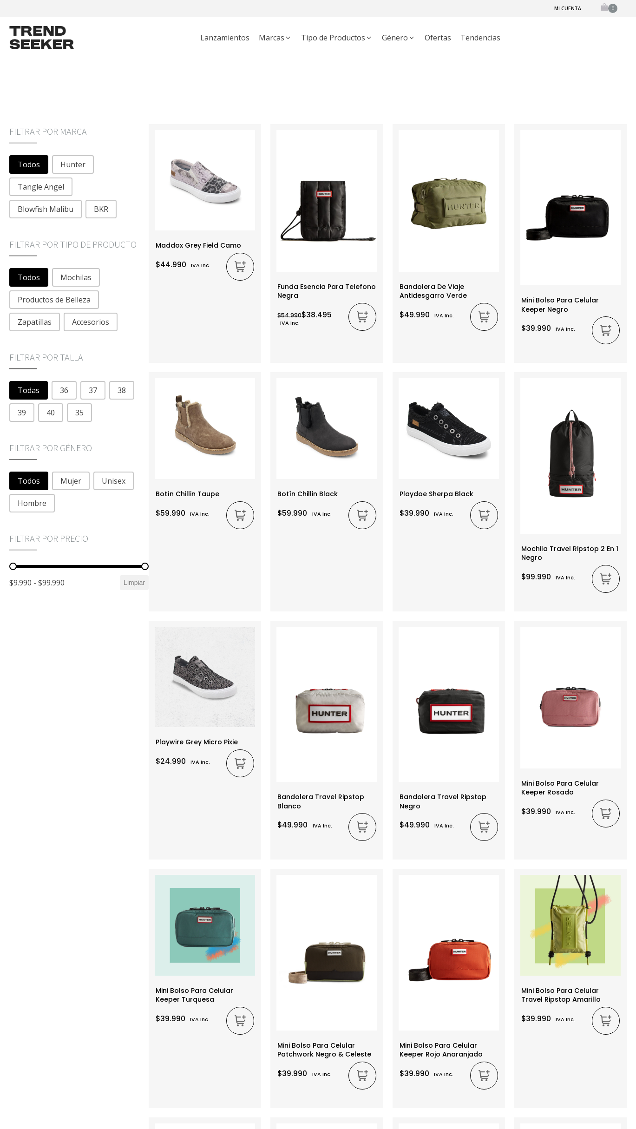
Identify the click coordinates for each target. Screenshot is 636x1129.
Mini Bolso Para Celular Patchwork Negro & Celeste (324, 1050)
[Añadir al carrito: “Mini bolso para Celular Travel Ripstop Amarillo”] (606, 1021)
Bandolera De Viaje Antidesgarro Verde (433, 291)
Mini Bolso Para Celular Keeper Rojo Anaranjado (441, 1050)
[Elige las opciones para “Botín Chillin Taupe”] (240, 515)
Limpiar (134, 582)
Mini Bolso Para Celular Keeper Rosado (560, 788)
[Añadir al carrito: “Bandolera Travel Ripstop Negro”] (484, 827)
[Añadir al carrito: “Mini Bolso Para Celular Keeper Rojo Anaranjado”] (484, 1076)
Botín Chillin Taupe (187, 494)
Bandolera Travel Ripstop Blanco (320, 801)
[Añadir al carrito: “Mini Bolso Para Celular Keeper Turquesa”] (240, 1021)
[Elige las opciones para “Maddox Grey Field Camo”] (240, 267)
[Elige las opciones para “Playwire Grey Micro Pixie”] (240, 763)
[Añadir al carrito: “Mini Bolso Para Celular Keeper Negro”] (606, 330)
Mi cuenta (567, 8)
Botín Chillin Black (307, 494)
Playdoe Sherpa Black (436, 494)
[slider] (13, 566)
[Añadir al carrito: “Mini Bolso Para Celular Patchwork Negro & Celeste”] (362, 1076)
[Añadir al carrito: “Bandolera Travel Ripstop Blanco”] (362, 827)
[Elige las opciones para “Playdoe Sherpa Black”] (484, 515)
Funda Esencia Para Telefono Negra (326, 291)
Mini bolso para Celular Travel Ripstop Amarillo (561, 995)
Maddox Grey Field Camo (198, 245)
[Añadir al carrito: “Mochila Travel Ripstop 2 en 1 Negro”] (606, 579)
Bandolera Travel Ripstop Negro (443, 801)
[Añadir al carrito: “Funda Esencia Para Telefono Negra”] (362, 317)
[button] (275, 38)
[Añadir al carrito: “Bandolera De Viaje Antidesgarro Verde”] (484, 317)
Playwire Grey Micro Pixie (197, 742)
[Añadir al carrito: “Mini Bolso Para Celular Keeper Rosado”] (606, 813)
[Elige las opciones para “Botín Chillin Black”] (362, 515)
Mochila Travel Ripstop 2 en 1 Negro (569, 553)
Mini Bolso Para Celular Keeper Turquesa (194, 995)
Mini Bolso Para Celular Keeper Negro (560, 304)
